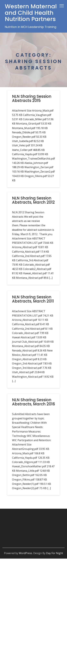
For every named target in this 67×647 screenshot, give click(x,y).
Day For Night (54, 553)
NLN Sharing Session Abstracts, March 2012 (33, 200)
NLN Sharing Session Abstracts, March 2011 (33, 301)
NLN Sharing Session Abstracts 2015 (31, 98)
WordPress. (26, 553)
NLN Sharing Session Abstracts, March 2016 (33, 406)
